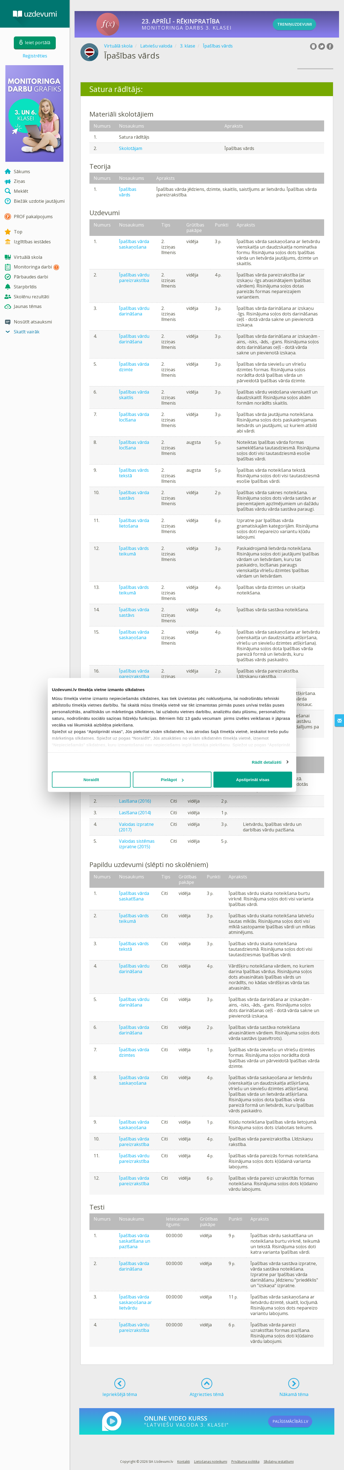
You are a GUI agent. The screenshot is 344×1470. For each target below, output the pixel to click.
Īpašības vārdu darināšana (134, 311)
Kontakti (183, 1461)
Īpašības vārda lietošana (134, 523)
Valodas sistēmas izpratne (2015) (137, 844)
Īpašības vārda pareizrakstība (134, 673)
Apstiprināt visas (252, 779)
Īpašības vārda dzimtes (134, 1052)
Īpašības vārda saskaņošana (134, 244)
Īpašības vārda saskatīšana (134, 896)
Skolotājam (130, 148)
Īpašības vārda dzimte (134, 367)
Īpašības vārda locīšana (134, 417)
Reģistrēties (35, 56)
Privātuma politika (245, 1461)
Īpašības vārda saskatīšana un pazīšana (134, 1241)
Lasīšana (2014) (135, 813)
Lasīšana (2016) (135, 801)
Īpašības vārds (127, 192)
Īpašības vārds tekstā (134, 473)
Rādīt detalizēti (266, 762)
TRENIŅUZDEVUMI (303, 24)
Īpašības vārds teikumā (134, 551)
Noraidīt (91, 779)
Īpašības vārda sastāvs (134, 495)
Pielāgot (172, 779)
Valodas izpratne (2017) (136, 827)
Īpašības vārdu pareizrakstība (134, 277)
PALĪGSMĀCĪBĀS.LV (299, 1421)
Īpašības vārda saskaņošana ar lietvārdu (135, 1302)
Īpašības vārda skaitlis (134, 395)
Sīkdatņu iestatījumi (279, 1461)
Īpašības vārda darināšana (134, 1030)
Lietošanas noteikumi (210, 1461)
